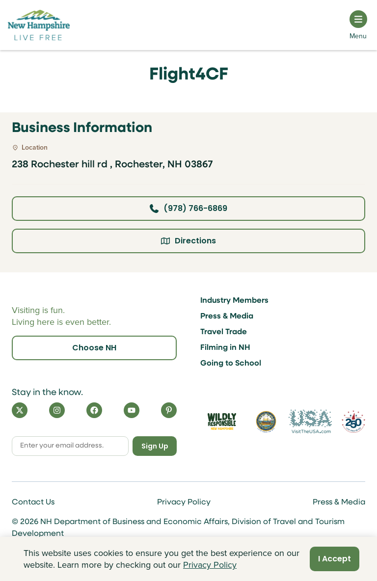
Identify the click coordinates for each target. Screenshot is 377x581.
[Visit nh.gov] (266, 421)
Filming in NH (225, 348)
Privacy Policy (184, 502)
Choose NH (94, 347)
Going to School (230, 364)
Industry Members (234, 301)
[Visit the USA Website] (310, 421)
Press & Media (226, 316)
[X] (19, 410)
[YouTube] (131, 410)
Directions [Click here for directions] (188, 240)
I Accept (334, 558)
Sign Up (154, 446)
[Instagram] (57, 410)
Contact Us (33, 502)
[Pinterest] (169, 410)
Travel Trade (223, 332)
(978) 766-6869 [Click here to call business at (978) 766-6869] (188, 208)
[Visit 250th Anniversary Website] (353, 421)
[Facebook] (94, 410)
